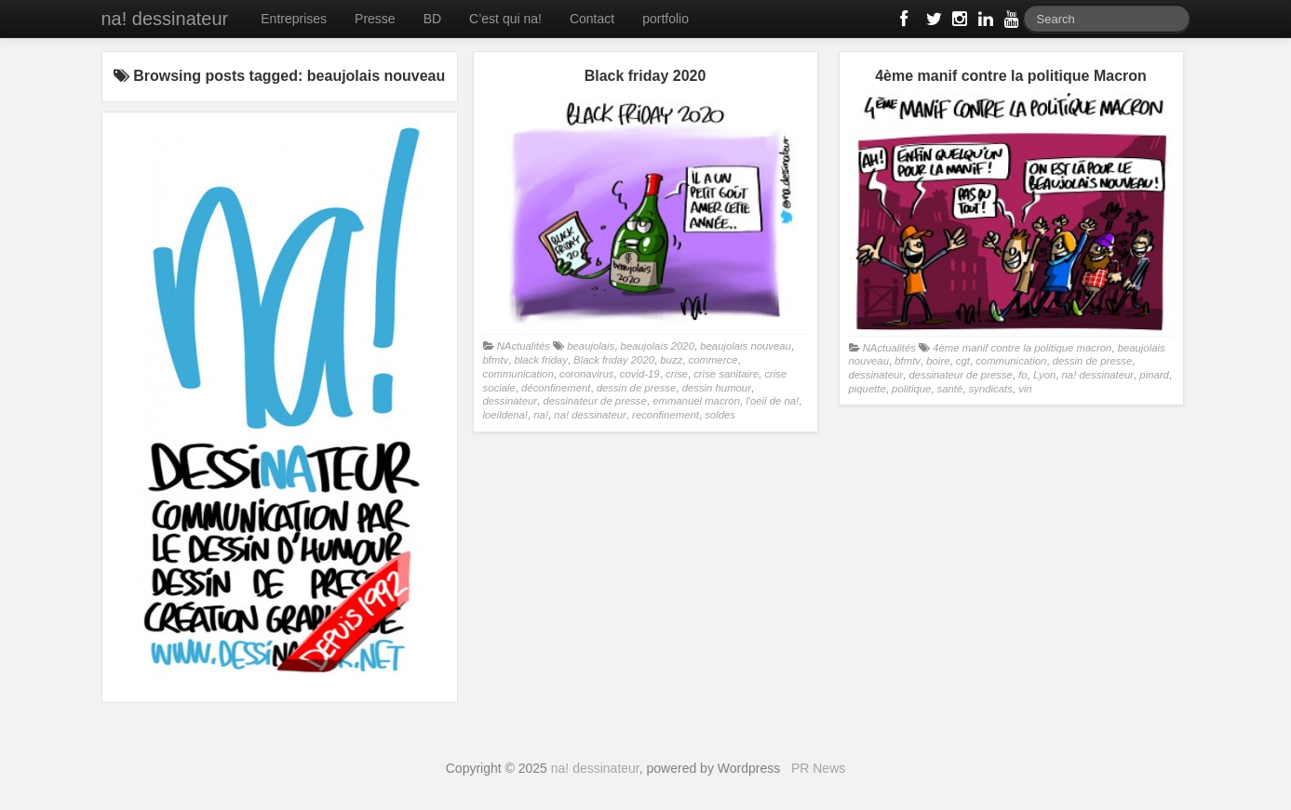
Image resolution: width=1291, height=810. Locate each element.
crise (677, 373)
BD (432, 18)
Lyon (1044, 374)
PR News (818, 768)
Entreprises (294, 18)
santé (950, 388)
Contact (592, 18)
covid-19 (640, 373)
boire (937, 360)
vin (1024, 388)
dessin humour (716, 387)
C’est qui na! (505, 18)
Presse (375, 18)
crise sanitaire (726, 373)
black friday (541, 359)
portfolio (665, 18)
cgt (963, 360)
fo (1022, 374)
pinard (1154, 374)
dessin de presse (637, 387)
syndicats (991, 388)
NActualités (523, 346)
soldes (720, 414)
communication (518, 373)
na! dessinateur (165, 18)
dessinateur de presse (594, 400)
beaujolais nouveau (745, 346)
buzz (671, 359)
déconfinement (555, 387)
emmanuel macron (696, 400)
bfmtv (496, 359)
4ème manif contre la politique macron (1022, 347)
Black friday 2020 (613, 359)
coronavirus (586, 373)
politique (911, 388)
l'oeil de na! (772, 400)
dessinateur (510, 400)
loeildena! (506, 414)
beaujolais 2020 (657, 346)
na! (540, 414)
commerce (713, 359)
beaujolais (590, 346)
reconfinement (665, 414)
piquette (867, 388)
